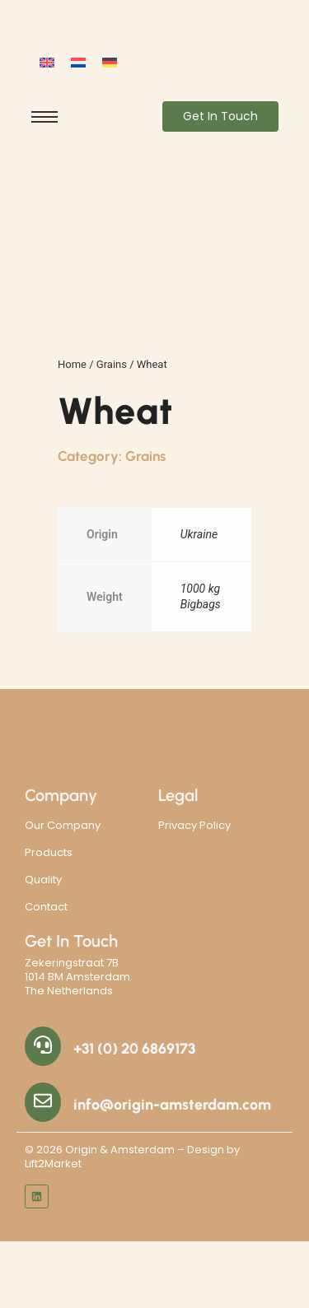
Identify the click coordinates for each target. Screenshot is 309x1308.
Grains (111, 364)
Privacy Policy (194, 825)
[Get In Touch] (220, 116)
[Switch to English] (47, 62)
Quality (43, 879)
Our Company (63, 825)
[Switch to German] (109, 62)
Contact (46, 907)
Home (72, 364)
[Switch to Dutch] (78, 62)
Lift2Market (53, 1163)
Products (49, 852)
